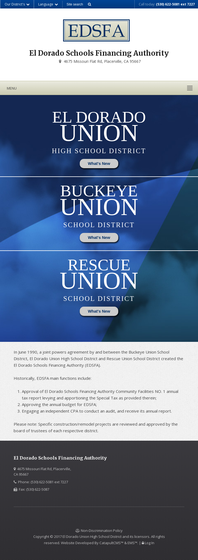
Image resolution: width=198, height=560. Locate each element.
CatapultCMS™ (111, 542)
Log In (149, 542)
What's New (99, 163)
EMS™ (132, 542)
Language (48, 4)
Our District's (17, 4)
